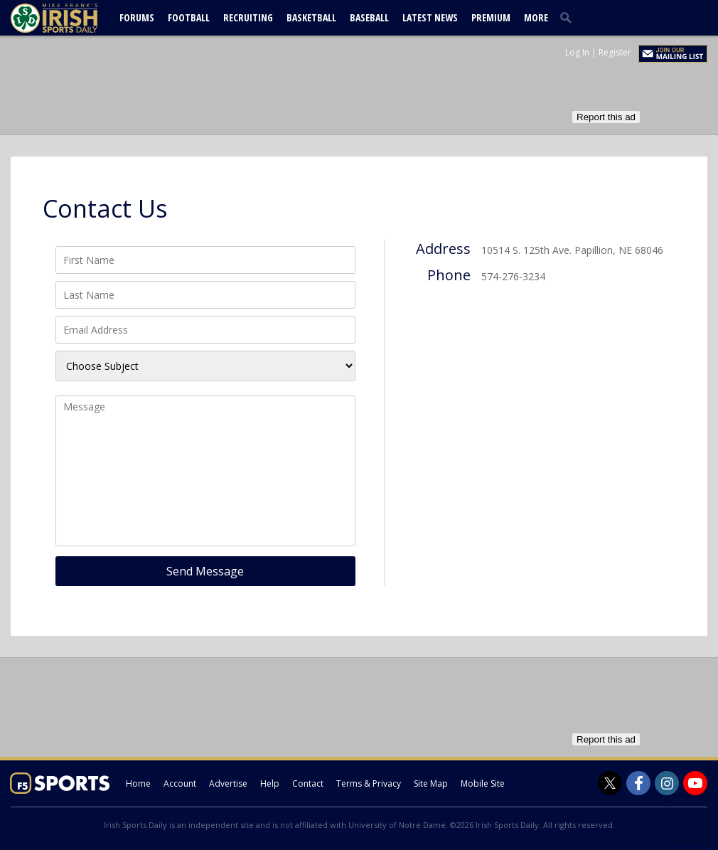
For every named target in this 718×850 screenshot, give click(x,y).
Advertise (228, 783)
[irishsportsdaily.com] (71, 18)
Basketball (311, 17)
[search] (568, 17)
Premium (490, 17)
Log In (577, 52)
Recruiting (248, 17)
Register (615, 52)
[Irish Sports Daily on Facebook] (638, 783)
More (536, 17)
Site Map (431, 783)
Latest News (430, 17)
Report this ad (606, 117)
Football (189, 17)
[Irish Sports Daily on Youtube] (695, 783)
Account (180, 783)
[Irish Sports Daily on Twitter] (610, 783)
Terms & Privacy (368, 783)
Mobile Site (483, 783)
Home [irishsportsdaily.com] (138, 783)
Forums (136, 17)
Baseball (369, 17)
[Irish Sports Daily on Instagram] (667, 783)
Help (269, 783)
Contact (307, 783)
